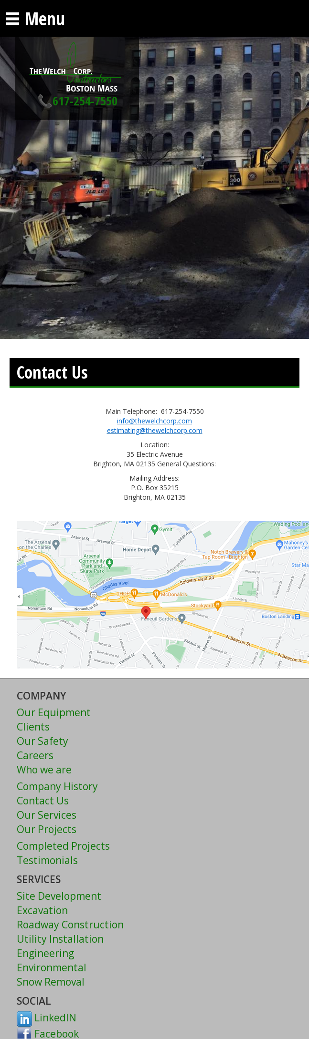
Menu (35, 18)
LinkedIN (46, 1017)
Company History (57, 786)
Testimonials (47, 860)
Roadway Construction (70, 924)
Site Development (59, 896)
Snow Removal (51, 981)
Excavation (42, 910)
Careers (35, 755)
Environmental (51, 967)
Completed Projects (63, 846)
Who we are (44, 769)
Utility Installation (60, 939)
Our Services (46, 815)
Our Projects (46, 829)
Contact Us (43, 800)
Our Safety (42, 741)
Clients (33, 726)
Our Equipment (54, 712)
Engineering (45, 953)
